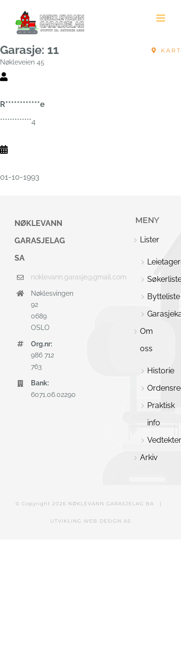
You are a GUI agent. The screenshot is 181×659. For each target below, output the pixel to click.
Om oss (146, 340)
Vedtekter (157, 440)
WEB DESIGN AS (107, 521)
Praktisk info (157, 414)
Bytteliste (157, 296)
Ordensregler (157, 388)
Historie (157, 370)
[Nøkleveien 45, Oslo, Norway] (166, 50)
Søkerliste (157, 279)
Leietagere (157, 261)
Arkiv (149, 457)
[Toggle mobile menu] (161, 18)
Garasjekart (157, 313)
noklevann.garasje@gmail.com (43, 277)
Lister (149, 239)
